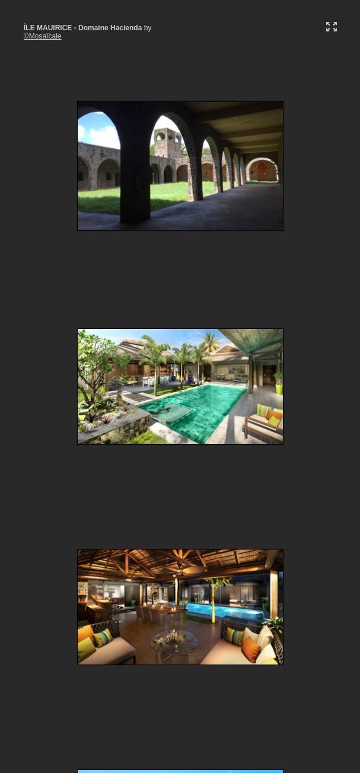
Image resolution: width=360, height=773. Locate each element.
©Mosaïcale (43, 36)
